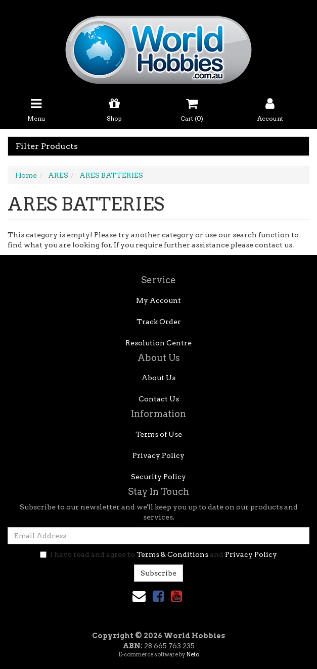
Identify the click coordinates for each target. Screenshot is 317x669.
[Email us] (139, 596)
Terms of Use (158, 434)
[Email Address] (158, 535)
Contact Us (159, 399)
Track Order (159, 322)
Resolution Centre (158, 343)
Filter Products (47, 146)
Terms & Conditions (172, 554)
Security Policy (158, 477)
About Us (158, 378)
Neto (192, 654)
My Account (158, 300)
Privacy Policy (158, 455)
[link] (158, 596)
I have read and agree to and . (159, 554)
